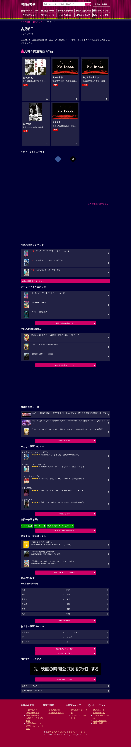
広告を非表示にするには (98, 204)
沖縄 (68, 614)
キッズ (69, 637)
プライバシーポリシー (78, 732)
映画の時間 (25, 22)
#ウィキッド (39, 526)
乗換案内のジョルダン (57, 732)
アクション (26, 632)
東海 (68, 594)
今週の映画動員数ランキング (32, 281)
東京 (23, 590)
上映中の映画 (47, 10)
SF (23, 637)
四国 (68, 609)
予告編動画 (65, 15)
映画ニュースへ (65, 441)
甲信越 (24, 604)
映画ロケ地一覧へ (65, 653)
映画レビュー (64, 514)
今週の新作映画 (65, 10)
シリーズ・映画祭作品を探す (64, 530)
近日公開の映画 (83, 10)
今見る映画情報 (100, 721)
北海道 (24, 599)
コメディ (25, 642)
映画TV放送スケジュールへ (65, 572)
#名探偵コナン (53, 526)
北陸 (68, 604)
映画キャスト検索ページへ (32, 686)
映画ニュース (47, 15)
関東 (68, 590)
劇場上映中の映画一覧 (65, 323)
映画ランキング (101, 10)
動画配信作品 (83, 15)
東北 (68, 599)
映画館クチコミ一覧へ (65, 649)
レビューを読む (101, 15)
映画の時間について (65, 679)
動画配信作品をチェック (64, 365)
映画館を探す (29, 15)
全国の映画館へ (65, 621)
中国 (23, 609)
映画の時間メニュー (29, 11)
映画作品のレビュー (34, 723)
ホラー (69, 642)
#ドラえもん (26, 526)
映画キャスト (38, 22)
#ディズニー (67, 526)
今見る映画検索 (101, 4)
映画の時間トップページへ (32, 691)
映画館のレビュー (56, 713)
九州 (23, 614)
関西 (23, 594)
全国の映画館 (54, 710)
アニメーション (73, 632)
